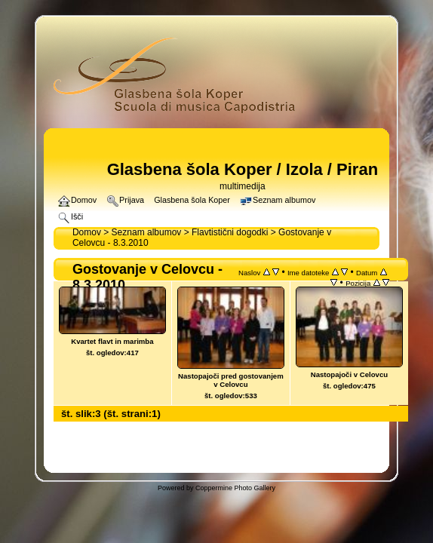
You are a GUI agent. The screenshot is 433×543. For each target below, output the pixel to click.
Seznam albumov (147, 232)
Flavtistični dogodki (230, 232)
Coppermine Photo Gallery (235, 488)
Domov (86, 232)
